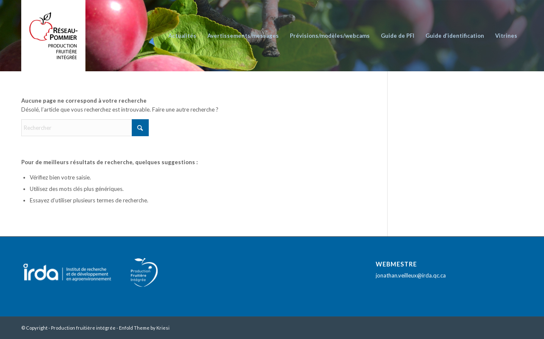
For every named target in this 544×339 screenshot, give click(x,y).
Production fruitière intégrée (83, 328)
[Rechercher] (85, 127)
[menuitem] (182, 35)
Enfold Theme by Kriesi (144, 328)
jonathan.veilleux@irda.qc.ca (411, 275)
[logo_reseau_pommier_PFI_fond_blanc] (53, 35)
